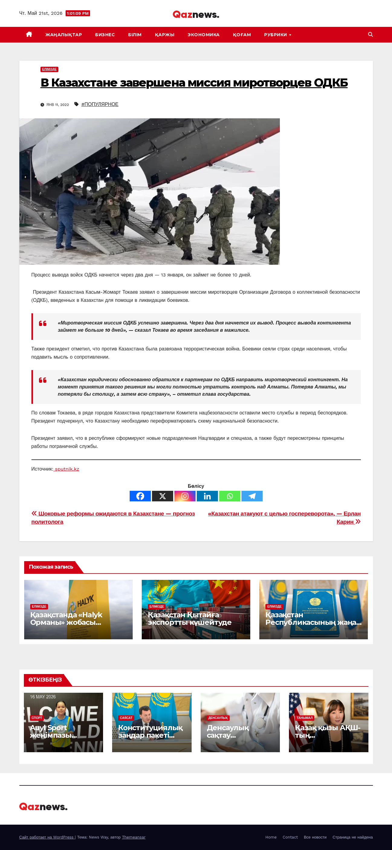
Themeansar (134, 837)
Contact (290, 837)
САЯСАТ (126, 718)
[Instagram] (185, 496)
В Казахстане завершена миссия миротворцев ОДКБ (194, 82)
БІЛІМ (135, 34)
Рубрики (276, 34)
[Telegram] (252, 496)
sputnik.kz (66, 469)
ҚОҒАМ (242, 34)
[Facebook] (140, 496)
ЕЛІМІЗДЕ (49, 69)
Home (271, 837)
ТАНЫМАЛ (305, 718)
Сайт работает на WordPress (47, 837)
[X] (162, 496)
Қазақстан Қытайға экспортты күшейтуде (190, 618)
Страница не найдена (352, 837)
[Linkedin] (207, 496)
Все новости (315, 837)
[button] (370, 34)
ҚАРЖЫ (165, 34)
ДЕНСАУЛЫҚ (218, 718)
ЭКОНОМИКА (204, 34)
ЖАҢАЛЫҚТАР (63, 34)
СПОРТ (37, 718)
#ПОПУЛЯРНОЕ (99, 104)
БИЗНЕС (105, 34)
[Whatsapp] (229, 496)
